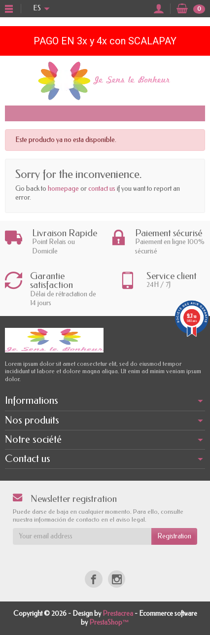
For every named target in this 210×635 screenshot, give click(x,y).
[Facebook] (93, 579)
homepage (63, 188)
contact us (101, 188)
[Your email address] (82, 536)
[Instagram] (116, 579)
